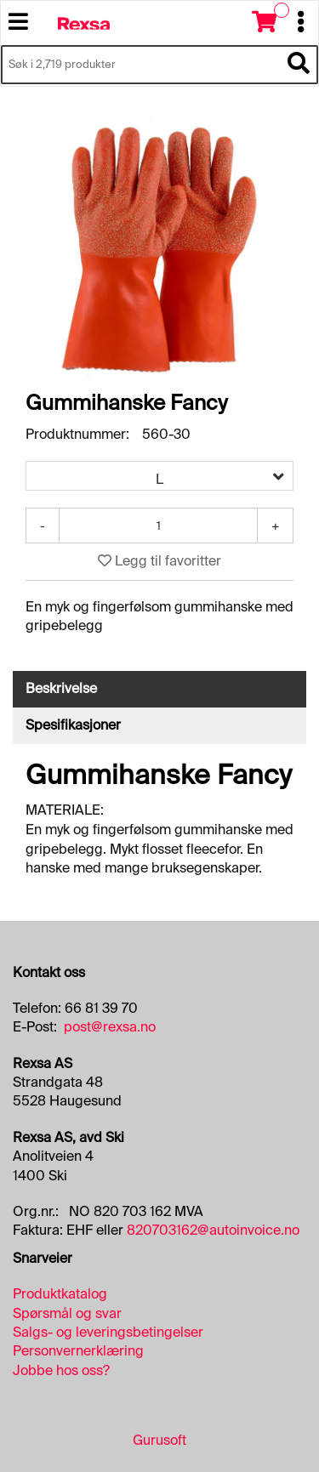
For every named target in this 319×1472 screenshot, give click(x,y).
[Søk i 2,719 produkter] (140, 64)
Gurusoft (159, 1440)
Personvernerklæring (78, 1351)
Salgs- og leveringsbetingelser (108, 1332)
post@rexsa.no (110, 1027)
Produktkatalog (60, 1294)
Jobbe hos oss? (61, 1370)
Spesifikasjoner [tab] (73, 725)
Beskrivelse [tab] (61, 688)
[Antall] (158, 525)
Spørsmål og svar (67, 1313)
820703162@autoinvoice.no (213, 1230)
